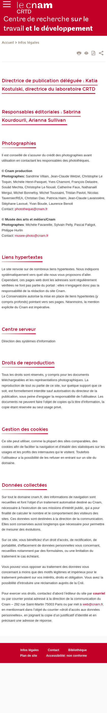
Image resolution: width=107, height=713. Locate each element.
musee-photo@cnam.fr (31, 235)
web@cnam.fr (93, 604)
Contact (53, 650)
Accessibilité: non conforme (66, 655)
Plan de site (28, 655)
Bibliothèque (77, 650)
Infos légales (28, 43)
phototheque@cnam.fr (31, 209)
